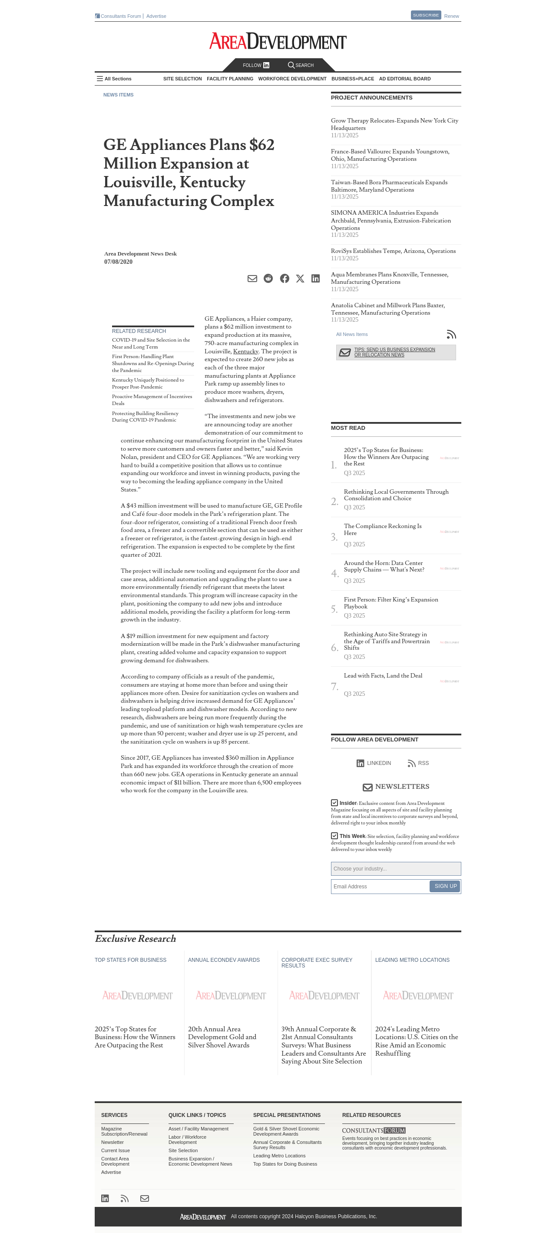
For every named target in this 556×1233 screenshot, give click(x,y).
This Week (395, 843)
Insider (394, 813)
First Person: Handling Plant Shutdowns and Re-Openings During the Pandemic (153, 363)
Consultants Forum (121, 16)
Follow (256, 65)
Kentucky (245, 351)
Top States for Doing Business (285, 1164)
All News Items (352, 334)
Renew (451, 16)
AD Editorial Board (405, 78)
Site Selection (183, 1150)
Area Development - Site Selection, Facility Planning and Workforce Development (278, 40)
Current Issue (115, 1150)
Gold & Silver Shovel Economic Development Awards (286, 1131)
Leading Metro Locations (279, 1155)
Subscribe (426, 15)
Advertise (156, 16)
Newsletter (112, 1142)
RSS (418, 763)
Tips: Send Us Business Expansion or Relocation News (394, 352)
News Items (118, 94)
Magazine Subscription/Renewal (124, 1131)
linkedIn (374, 763)
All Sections (118, 78)
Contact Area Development (115, 1161)
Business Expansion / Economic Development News (200, 1161)
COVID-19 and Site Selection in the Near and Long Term (151, 343)
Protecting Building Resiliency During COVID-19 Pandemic (145, 417)
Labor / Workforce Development (187, 1139)
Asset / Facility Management (198, 1128)
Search (301, 65)
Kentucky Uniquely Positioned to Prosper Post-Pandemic (148, 383)
